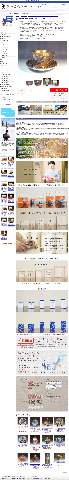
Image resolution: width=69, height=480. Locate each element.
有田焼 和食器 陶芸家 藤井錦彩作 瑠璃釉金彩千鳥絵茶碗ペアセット (4, 222)
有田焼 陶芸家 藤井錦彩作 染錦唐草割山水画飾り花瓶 (59, 441)
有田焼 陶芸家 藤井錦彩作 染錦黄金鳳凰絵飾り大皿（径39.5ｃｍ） (59, 424)
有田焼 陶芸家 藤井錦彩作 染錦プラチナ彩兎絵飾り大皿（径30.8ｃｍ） (23, 441)
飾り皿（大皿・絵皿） (6, 74)
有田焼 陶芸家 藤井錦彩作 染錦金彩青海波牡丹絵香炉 (23, 459)
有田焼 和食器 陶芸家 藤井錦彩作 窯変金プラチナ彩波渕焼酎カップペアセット (4, 174)
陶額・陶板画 (4, 88)
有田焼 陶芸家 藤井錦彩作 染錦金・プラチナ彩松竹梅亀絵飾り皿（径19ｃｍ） (23, 424)
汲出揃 (2, 44)
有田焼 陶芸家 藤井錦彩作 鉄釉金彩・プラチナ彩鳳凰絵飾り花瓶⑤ (47, 441)
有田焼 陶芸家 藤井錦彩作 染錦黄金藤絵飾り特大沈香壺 (47, 460)
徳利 (2, 61)
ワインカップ (4, 63)
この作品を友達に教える (59, 93)
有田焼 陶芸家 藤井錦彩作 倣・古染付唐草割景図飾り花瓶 (35, 424)
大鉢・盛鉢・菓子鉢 (5, 36)
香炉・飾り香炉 (4, 76)
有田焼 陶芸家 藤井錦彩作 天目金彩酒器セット (11, 210)
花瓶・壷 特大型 (5, 84)
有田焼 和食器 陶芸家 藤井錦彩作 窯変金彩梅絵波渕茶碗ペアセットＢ (4, 198)
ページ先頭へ (64, 472)
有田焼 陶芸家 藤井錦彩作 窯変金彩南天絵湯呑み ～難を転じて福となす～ (11, 162)
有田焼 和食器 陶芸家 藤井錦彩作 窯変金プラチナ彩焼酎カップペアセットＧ (4, 187)
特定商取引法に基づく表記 (58, 98)
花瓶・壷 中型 (4, 80)
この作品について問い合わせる (58, 95)
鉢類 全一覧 (3, 32)
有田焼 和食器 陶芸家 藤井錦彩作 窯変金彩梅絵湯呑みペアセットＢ (11, 198)
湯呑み (2, 42)
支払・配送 (7, 476)
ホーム (10, 13)
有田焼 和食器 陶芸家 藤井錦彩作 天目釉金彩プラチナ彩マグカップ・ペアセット (11, 223)
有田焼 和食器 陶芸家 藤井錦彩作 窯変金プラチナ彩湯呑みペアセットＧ (4, 211)
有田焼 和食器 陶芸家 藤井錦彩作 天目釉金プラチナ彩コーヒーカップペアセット (11, 174)
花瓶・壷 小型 (4, 78)
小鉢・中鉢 (3, 34)
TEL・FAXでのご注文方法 (7, 104)
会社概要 (3, 97)
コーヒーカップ (4, 49)
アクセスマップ (5, 106)
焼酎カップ (3, 65)
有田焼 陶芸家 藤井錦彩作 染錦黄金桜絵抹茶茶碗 (59, 459)
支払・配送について (17, 13)
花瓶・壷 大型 (4, 82)
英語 (9, 150)
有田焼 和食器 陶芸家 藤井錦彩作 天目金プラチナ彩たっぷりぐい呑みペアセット (4, 236)
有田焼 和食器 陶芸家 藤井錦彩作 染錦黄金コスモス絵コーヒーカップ (43, 16)
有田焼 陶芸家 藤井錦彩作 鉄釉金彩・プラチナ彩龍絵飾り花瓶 (47, 424)
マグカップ (3, 51)
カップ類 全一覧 (4, 47)
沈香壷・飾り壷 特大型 (6, 86)
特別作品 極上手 (5, 90)
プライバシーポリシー (27, 476)
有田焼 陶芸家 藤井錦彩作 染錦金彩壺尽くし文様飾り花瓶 (35, 442)
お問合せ (25, 13)
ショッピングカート (47, 7)
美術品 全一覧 (4, 72)
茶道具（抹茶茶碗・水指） (6, 70)
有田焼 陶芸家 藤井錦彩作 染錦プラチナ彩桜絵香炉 (35, 460)
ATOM (10, 243)
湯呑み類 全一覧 (4, 40)
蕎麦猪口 (3, 68)
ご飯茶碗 (3, 38)
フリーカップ (4, 53)
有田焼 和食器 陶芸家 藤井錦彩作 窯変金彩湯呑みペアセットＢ (4, 161)
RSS (5, 243)
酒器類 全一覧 (4, 55)
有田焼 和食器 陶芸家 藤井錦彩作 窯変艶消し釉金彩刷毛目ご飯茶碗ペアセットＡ (11, 186)
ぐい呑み (3, 57)
